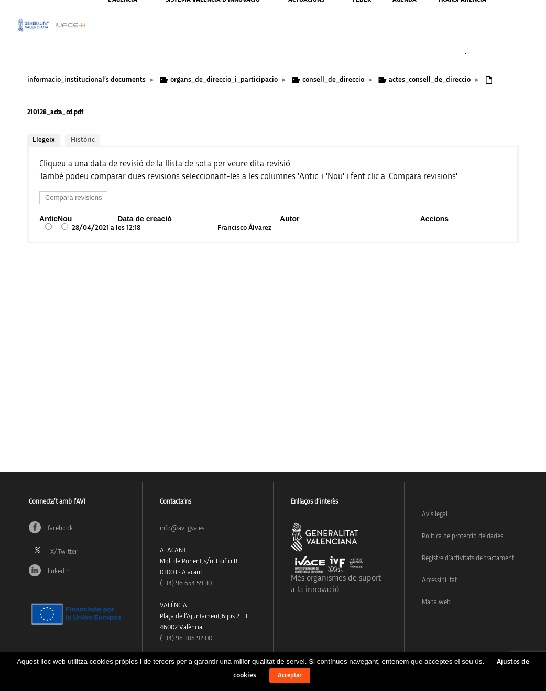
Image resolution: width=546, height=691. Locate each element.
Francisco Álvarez (244, 227)
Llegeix (43, 139)
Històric (83, 139)
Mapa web (436, 602)
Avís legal (434, 514)
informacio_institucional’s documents (86, 79)
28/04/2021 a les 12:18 (106, 227)
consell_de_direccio (333, 79)
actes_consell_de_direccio (430, 79)
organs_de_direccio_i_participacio (224, 79)
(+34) (186, 583)
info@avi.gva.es (182, 528)
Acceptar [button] (290, 675)
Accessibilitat (439, 580)
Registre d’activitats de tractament (468, 558)
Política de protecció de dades (462, 536)
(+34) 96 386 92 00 (186, 638)
